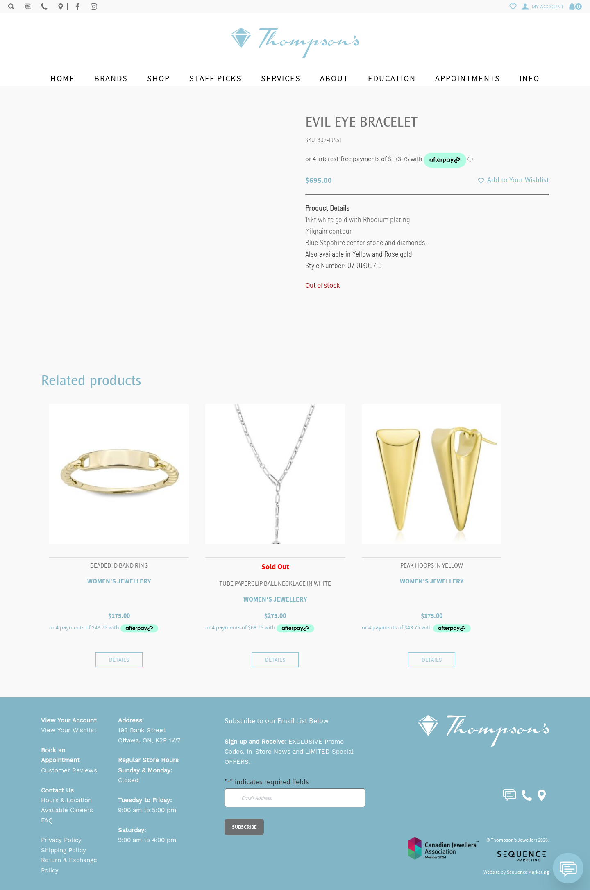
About (334, 78)
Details (119, 659)
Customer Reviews (69, 770)
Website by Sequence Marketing (516, 872)
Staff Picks (215, 78)
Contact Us (57, 790)
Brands (111, 78)
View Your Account (68, 720)
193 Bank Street (142, 730)
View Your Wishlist (68, 730)
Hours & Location (66, 800)
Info (530, 78)
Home (62, 78)
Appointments (467, 78)
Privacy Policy (61, 840)
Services (281, 78)
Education (392, 78)
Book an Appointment (60, 755)
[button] (513, 180)
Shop (158, 78)
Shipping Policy (63, 850)
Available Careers (67, 810)
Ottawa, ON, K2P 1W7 (149, 740)
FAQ (47, 820)
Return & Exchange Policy (69, 865)
